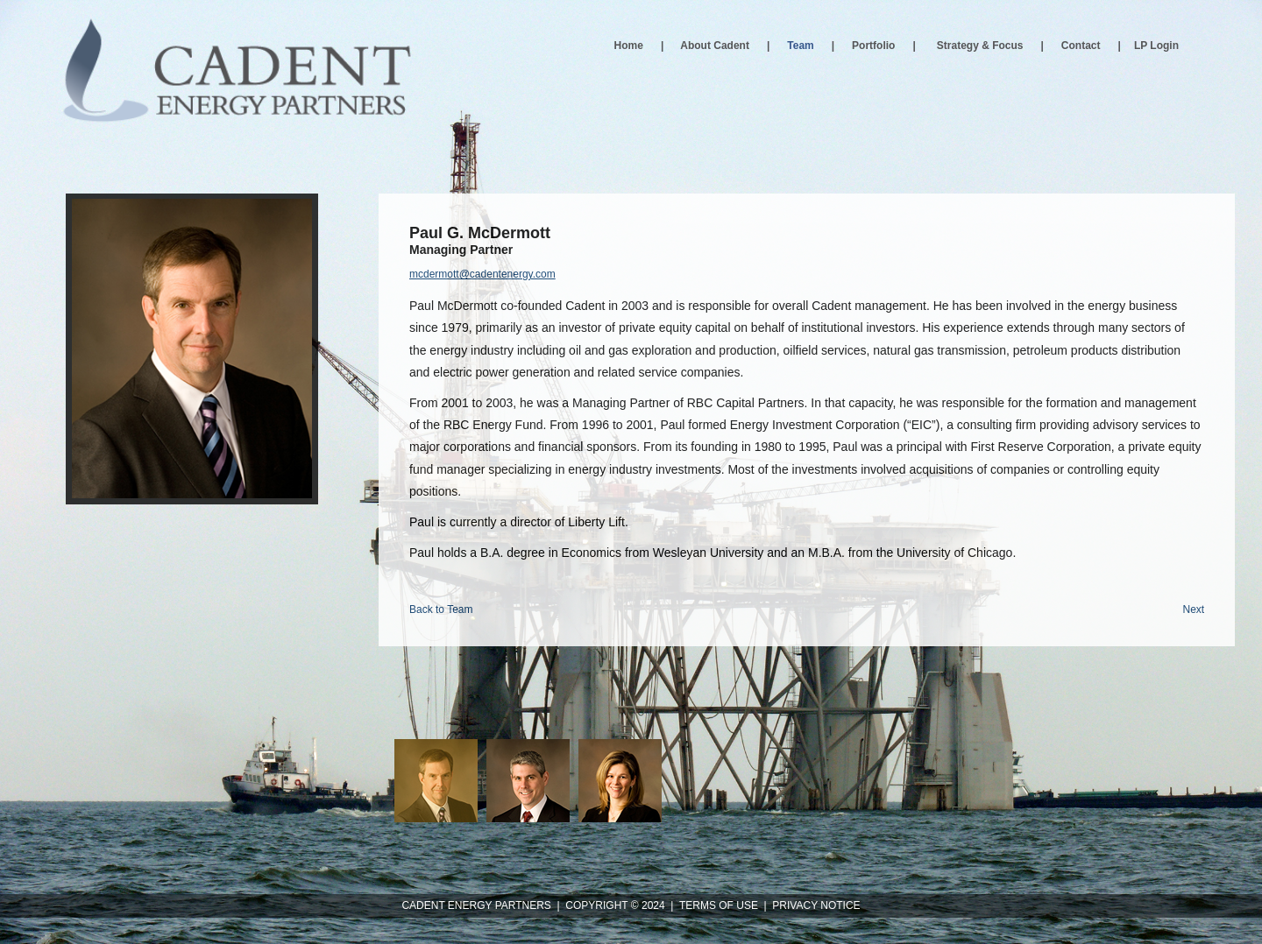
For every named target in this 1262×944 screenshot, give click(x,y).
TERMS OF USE (718, 905)
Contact (1081, 45)
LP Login (1156, 45)
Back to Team (440, 609)
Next (1194, 609)
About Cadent (714, 45)
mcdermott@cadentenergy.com (482, 274)
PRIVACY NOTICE (816, 905)
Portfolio (873, 45)
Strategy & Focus (980, 45)
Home (628, 45)
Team (800, 45)
